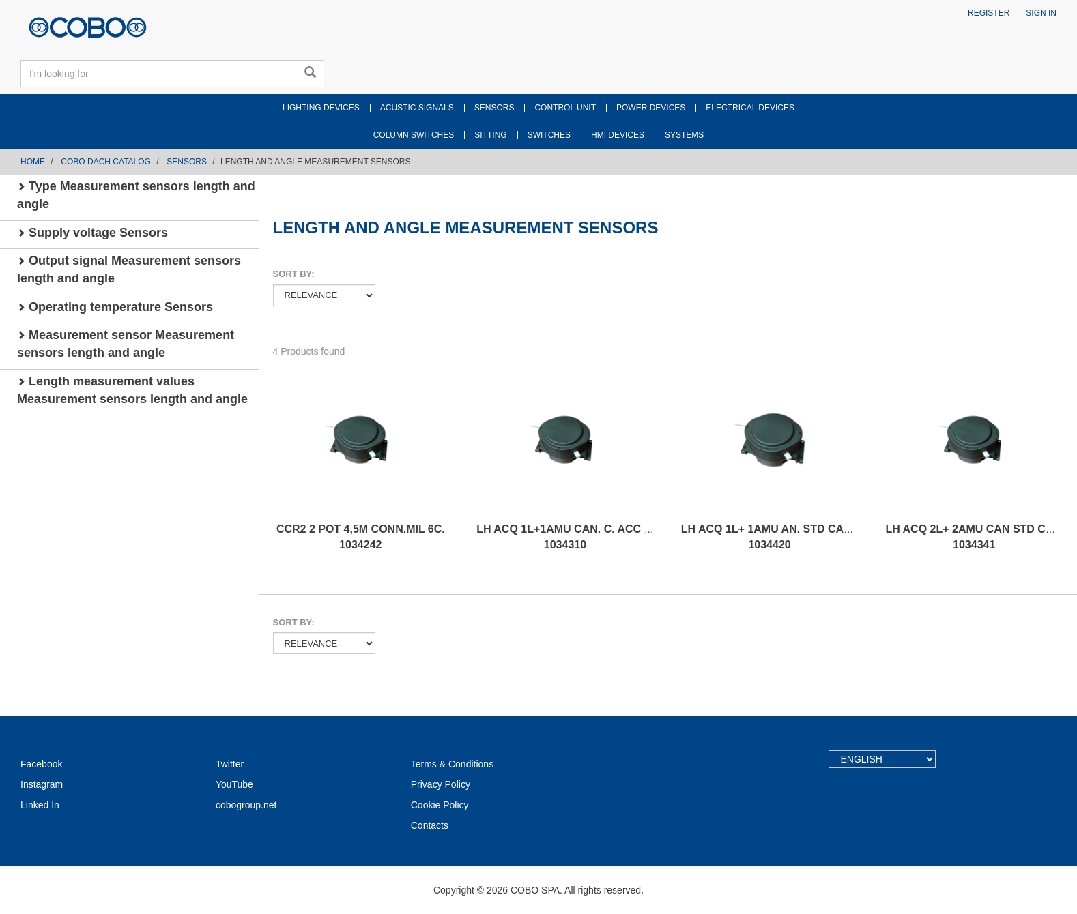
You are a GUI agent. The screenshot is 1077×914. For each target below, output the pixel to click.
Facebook (41, 763)
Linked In (39, 804)
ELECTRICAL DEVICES (750, 108)
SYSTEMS (684, 135)
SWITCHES (549, 135)
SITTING (490, 135)
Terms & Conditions (452, 763)
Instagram (41, 784)
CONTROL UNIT (565, 108)
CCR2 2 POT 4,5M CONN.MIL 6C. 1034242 (360, 536)
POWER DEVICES (650, 108)
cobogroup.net (246, 804)
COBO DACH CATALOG (106, 161)
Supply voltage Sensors (92, 232)
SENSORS (494, 108)
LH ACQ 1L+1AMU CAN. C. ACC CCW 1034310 (573, 536)
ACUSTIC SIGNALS (417, 108)
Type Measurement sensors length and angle (136, 195)
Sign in (1041, 13)
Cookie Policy (440, 804)
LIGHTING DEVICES (321, 108)
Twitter (230, 763)
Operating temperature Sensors (115, 307)
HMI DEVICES (617, 135)
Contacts (429, 825)
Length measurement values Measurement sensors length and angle (132, 390)
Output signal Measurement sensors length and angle (129, 269)
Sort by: (294, 274)
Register (988, 13)
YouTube (234, 784)
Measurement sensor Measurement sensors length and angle (125, 343)
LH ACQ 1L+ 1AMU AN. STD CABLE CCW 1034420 (788, 536)
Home (32, 161)
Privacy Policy (440, 784)
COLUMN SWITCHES (414, 135)
